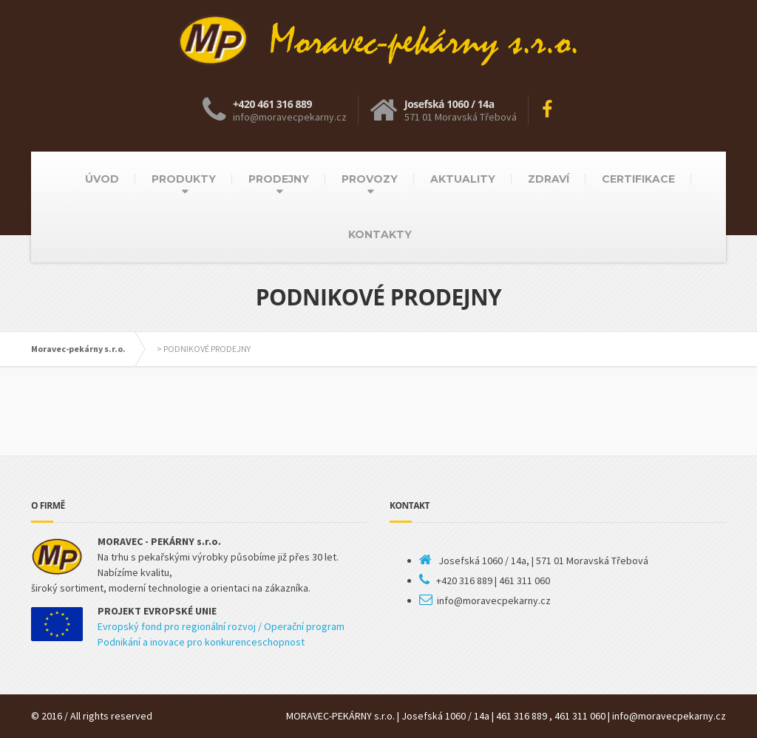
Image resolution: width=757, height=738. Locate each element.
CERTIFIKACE (638, 179)
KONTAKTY (380, 234)
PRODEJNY (278, 179)
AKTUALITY (462, 179)
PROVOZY (370, 179)
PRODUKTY (184, 179)
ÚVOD (102, 179)
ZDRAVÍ (548, 179)
